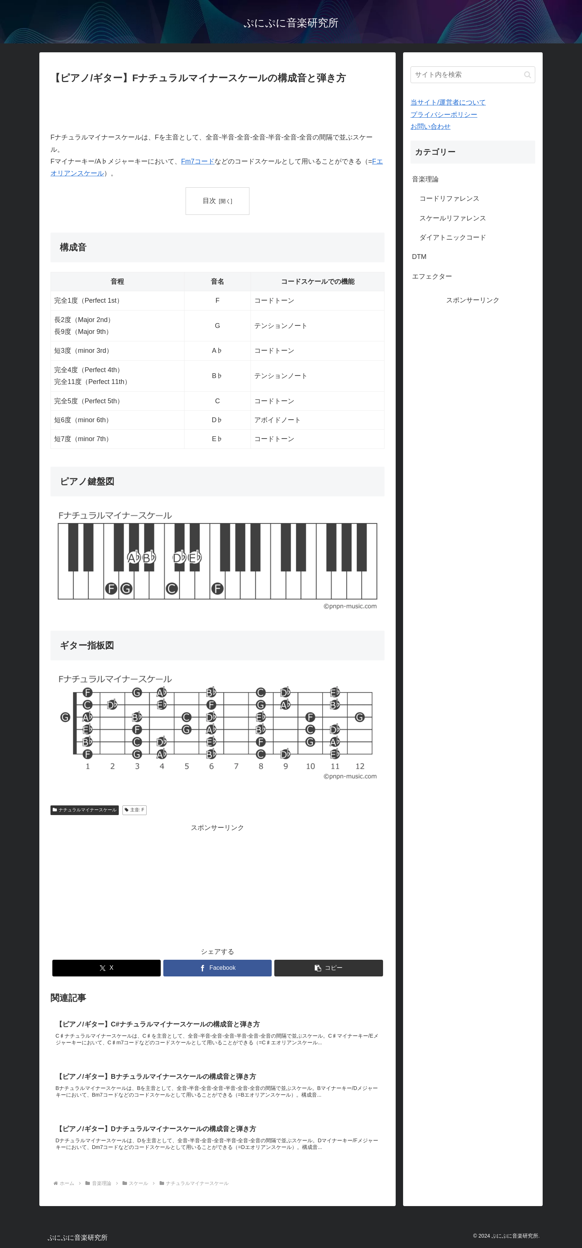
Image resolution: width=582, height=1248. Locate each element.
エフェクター (432, 276)
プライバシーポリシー (444, 114)
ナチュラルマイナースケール (85, 809)
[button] (328, 968)
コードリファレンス (449, 198)
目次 (209, 200)
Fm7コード (198, 161)
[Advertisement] (217, 107)
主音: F (134, 809)
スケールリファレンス (452, 218)
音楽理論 (425, 179)
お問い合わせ (431, 126)
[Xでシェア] (106, 968)
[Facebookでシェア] (217, 968)
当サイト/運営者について (448, 102)
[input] (473, 74)
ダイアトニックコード (452, 237)
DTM (419, 256)
